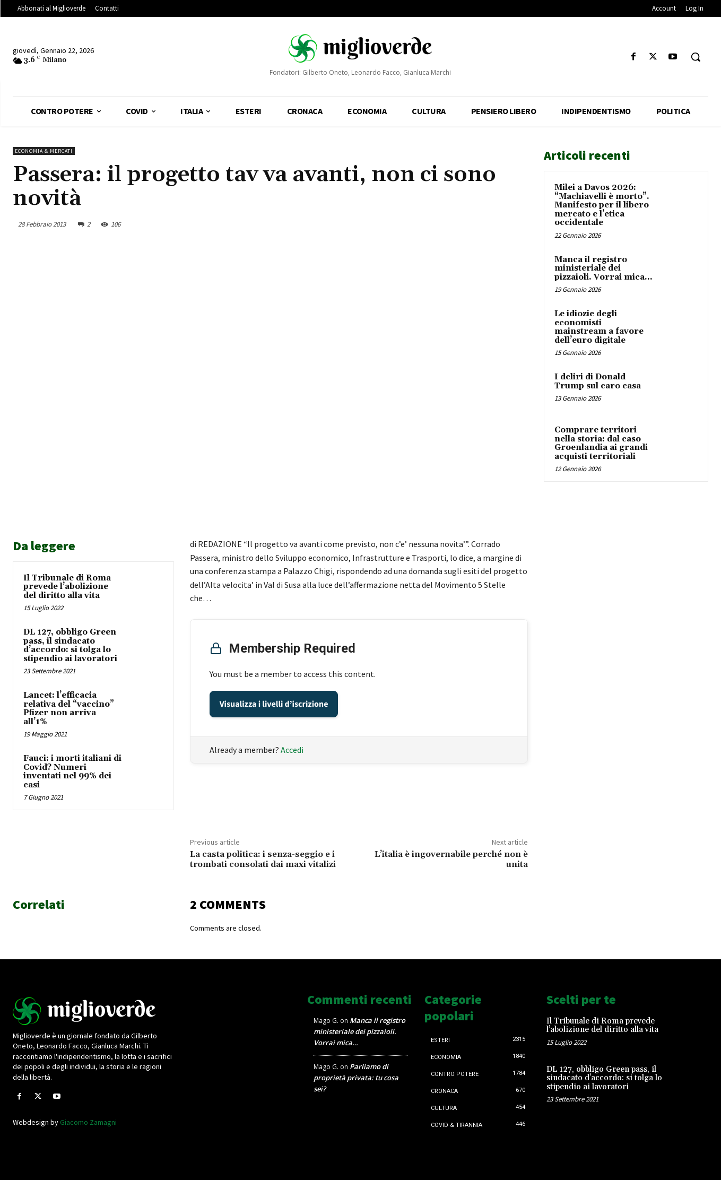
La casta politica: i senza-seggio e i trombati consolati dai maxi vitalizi (263, 859)
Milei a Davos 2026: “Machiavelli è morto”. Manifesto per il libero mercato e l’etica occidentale (601, 205)
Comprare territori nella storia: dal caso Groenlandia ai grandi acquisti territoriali (601, 443)
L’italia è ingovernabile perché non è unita (451, 859)
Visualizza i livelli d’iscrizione (274, 704)
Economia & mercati (44, 151)
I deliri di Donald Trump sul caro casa (597, 381)
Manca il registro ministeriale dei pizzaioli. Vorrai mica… (603, 268)
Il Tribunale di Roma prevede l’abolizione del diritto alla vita (67, 587)
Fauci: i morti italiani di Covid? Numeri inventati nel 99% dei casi (72, 771)
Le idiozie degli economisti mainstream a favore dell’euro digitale (599, 327)
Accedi (292, 749)
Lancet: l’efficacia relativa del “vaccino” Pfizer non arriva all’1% (68, 708)
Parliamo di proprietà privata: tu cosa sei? (356, 1078)
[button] (695, 57)
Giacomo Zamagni (88, 1122)
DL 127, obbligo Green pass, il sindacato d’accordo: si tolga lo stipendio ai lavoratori (70, 645)
